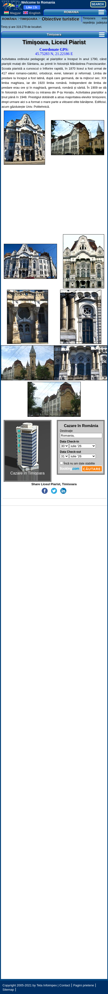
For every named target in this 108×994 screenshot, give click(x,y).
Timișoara (76, 34)
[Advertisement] (54, 199)
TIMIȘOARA (29, 19)
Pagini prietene (83, 985)
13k (31, 7)
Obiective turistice (60, 19)
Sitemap (8, 989)
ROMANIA (84, 12)
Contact (64, 985)
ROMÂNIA (9, 19)
